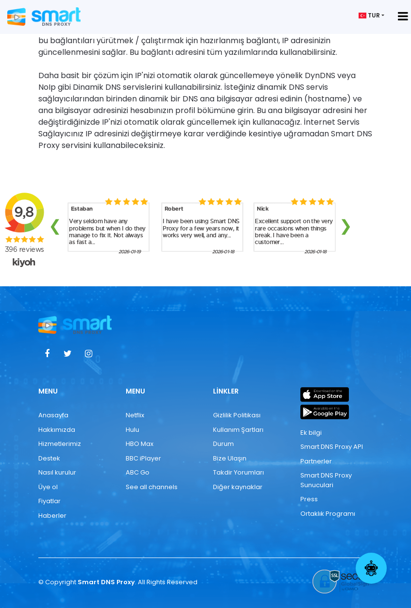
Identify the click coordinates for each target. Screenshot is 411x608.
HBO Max (139, 443)
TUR (369, 15)
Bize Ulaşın (230, 458)
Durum (223, 443)
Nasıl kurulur (57, 472)
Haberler (52, 515)
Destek (49, 458)
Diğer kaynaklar (238, 487)
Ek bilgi (311, 432)
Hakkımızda (56, 429)
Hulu (132, 429)
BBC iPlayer (143, 458)
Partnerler (316, 461)
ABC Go (137, 472)
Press (309, 499)
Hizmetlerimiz (59, 443)
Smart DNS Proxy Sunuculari (326, 480)
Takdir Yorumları (238, 472)
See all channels (152, 487)
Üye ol (48, 487)
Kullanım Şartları (238, 429)
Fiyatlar (49, 501)
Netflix (135, 415)
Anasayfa (53, 415)
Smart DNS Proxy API (331, 446)
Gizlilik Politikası (237, 415)
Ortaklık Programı (327, 513)
